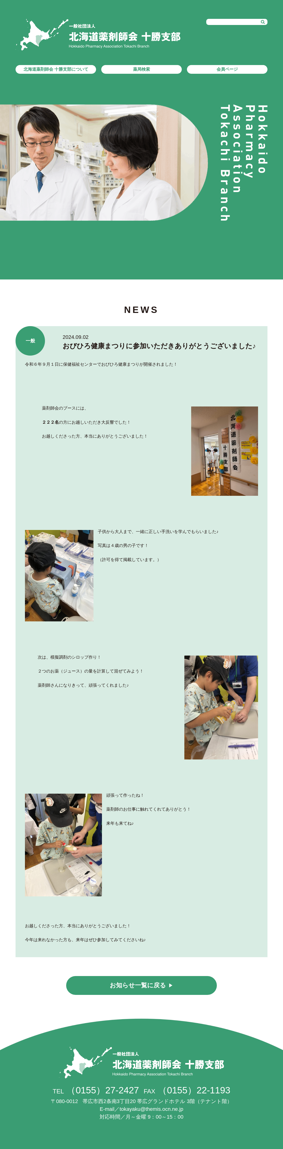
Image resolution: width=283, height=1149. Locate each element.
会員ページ (227, 69)
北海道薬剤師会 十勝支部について (56, 69)
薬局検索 (141, 69)
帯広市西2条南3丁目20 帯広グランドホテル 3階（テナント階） (141, 1101)
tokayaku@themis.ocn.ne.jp (151, 1109)
